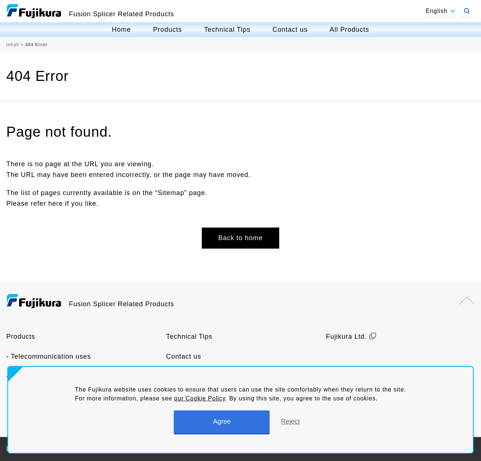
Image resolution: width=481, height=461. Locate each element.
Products (167, 29)
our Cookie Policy (199, 398)
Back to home (240, 238)
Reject (290, 421)
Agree (222, 421)
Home (121, 29)
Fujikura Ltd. (346, 336)
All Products (349, 29)
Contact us (290, 29)
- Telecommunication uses (48, 356)
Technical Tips (227, 29)
